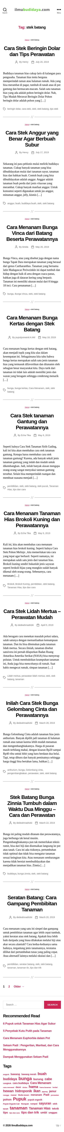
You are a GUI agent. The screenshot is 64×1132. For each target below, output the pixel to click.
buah (17, 203)
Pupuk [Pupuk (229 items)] (19, 1098)
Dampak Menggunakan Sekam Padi (25, 1056)
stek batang (43, 108)
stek (34, 108)
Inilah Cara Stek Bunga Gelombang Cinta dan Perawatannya (32, 709)
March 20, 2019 (47, 917)
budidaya (11, 873)
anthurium (12, 770)
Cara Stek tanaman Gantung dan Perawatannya (32, 421)
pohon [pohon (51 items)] (7, 1099)
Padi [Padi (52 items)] (46, 1094)
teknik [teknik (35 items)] (55, 1108)
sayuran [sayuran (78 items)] (45, 1103)
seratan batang (26, 964)
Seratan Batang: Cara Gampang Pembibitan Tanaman (32, 903)
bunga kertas (21, 388)
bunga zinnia (24, 873)
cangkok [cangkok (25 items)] (7, 1083)
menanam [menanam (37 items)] (36, 1094)
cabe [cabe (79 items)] (48, 1079)
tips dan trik (35, 967)
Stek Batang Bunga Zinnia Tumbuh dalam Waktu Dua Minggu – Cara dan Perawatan (32, 806)
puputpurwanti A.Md (25, 337)
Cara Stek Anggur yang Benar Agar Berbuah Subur (32, 138)
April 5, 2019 (47, 625)
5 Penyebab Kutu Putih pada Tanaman (27, 1030)
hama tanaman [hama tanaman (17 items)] (45, 1087)
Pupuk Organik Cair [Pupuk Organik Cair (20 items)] (11, 1104)
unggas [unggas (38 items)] (52, 1112)
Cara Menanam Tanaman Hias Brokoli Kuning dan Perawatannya (32, 519)
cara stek (26, 108)
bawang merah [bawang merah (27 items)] (28, 1074)
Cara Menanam (36, 388)
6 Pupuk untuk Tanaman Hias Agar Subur (29, 1023)
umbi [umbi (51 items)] (43, 1112)
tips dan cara (19, 489)
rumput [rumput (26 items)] (33, 1104)
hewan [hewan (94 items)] (8, 1091)
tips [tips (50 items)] (5, 1112)
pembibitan (12, 486)
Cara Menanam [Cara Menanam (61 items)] (40, 1083)
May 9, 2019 (44, 435)
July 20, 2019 (42, 62)
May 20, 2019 (42, 247)
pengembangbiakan (17, 773)
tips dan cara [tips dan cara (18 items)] (14, 1113)
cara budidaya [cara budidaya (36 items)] (21, 1083)
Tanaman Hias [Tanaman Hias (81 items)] (39, 1108)
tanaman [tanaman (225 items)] (18, 1107)
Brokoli (10, 584)
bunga (10, 293)
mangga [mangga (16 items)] (6, 1095)
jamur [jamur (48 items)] (52, 1091)
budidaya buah (28, 203)
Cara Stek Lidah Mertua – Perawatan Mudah (31, 614)
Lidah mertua (13, 675)
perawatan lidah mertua (33, 675)
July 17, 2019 (42, 152)
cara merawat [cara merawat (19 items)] (8, 1087)
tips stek (54, 108)
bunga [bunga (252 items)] (25, 1078)
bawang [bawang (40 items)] (15, 1074)
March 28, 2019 (47, 723)
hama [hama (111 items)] (33, 1087)
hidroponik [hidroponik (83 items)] (23, 1091)
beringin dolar (14, 108)
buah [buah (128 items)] (42, 1074)
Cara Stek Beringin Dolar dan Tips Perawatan (32, 51)
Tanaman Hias (14, 587)
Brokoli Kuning (22, 584)
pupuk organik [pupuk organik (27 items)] (35, 1099)
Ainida (25, 247)
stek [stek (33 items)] (55, 1103)
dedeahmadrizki (26, 625)
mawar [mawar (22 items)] (14, 1095)
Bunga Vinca (21, 293)
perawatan (33, 773)
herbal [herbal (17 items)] (54, 1087)
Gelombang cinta (34, 770)
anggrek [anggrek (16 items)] (6, 1074)
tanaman (19, 679)
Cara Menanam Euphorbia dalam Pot (26, 1038)
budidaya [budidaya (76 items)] (10, 1079)
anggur (10, 203)
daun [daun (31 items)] (18, 1087)
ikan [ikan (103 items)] (36, 1091)
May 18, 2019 (49, 337)
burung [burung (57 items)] (38, 1079)
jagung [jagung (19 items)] (45, 1091)
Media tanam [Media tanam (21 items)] (23, 1095)
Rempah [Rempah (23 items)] (25, 1104)
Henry (25, 62)
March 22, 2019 (47, 822)
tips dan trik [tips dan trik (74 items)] (30, 1112)
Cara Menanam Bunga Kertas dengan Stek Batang (32, 323)
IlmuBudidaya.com (22, 1125)
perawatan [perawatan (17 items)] (55, 1095)
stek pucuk (42, 486)
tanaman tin (23, 967)
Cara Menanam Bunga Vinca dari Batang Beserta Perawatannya (32, 233)
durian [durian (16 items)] (25, 1087)
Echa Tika (26, 435)
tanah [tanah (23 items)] (5, 1109)
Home (27, 40)
